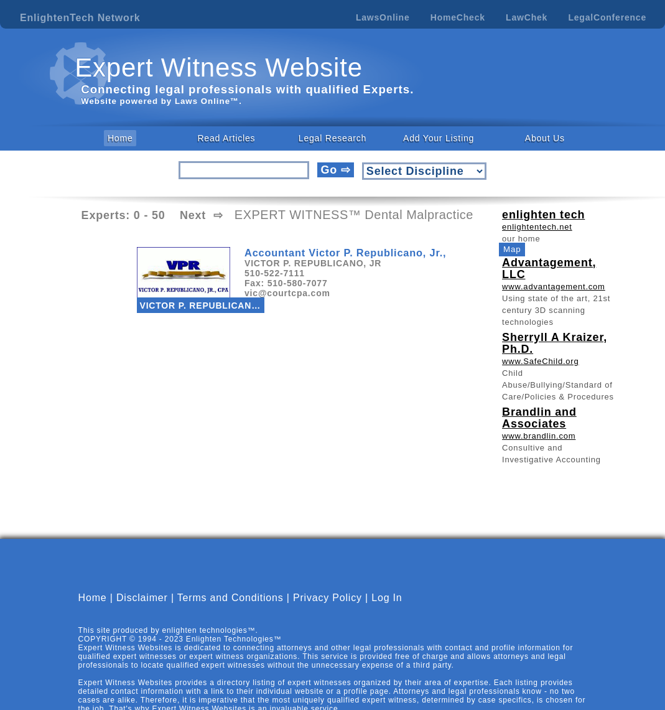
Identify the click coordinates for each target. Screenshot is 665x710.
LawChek (526, 17)
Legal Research (332, 138)
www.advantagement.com (553, 286)
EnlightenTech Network (80, 17)
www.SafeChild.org (540, 361)
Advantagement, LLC (549, 268)
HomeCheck (457, 17)
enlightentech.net (537, 226)
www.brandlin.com (538, 436)
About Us (545, 138)
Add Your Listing (438, 138)
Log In (386, 597)
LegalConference (607, 17)
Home (120, 138)
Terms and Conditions (230, 597)
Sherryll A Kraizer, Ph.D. (554, 343)
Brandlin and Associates (539, 418)
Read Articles (226, 138)
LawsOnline (383, 17)
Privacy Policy (327, 597)
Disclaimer (142, 597)
